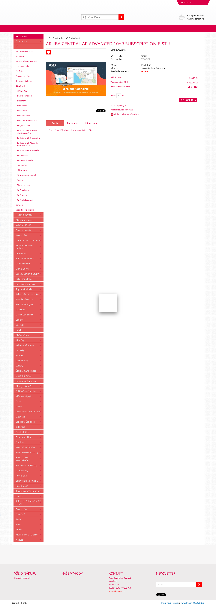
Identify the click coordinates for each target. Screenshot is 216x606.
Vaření (19, 406)
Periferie (19, 71)
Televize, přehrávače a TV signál (28, 502)
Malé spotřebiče (24, 220)
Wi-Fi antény (22, 195)
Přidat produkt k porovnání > (123, 110)
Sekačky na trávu (24, 278)
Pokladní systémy (23, 76)
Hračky (19, 496)
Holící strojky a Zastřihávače (23, 459)
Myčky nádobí (22, 335)
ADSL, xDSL (22, 91)
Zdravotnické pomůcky (27, 480)
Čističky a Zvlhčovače (26, 370)
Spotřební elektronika (25, 210)
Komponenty (21, 56)
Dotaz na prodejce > (119, 105)
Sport (18, 524)
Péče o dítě (21, 475)
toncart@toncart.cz (117, 591)
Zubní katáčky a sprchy (27, 452)
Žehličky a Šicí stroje (25, 421)
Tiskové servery (23, 185)
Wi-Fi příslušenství (25, 200)
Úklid (18, 401)
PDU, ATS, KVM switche (26, 120)
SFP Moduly (22, 165)
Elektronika (21, 41)
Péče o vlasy (22, 485)
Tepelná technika (24, 289)
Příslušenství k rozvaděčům (28, 150)
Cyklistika (20, 426)
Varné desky (22, 360)
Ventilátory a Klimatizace (28, 411)
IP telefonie (22, 105)
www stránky (186, 603)
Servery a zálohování (24, 81)
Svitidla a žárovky (24, 299)
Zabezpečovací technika (27, 294)
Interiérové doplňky (25, 284)
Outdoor (20, 442)
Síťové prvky (21, 86)
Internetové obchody (170, 603)
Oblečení (20, 514)
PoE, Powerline (23, 125)
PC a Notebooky (22, 66)
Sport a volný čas (24, 230)
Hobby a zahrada (24, 214)
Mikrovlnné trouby (25, 345)
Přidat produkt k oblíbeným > (126, 114)
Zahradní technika (25, 258)
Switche (20, 180)
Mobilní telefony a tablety (26, 61)
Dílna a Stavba (23, 263)
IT (17, 46)
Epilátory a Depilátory (26, 465)
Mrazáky (20, 340)
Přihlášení (185, 2)
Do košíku (187, 100)
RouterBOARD (23, 155)
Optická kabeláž (23, 115)
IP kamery (21, 100)
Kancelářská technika (24, 51)
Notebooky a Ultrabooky (28, 240)
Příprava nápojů (24, 396)
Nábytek (20, 539)
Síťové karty (22, 170)
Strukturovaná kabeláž (26, 175)
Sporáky (20, 324)
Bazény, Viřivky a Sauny (27, 273)
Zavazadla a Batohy (25, 447)
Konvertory (22, 110)
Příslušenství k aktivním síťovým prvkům (27, 131)
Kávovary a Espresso (26, 381)
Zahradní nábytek (24, 304)
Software (19, 205)
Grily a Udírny (22, 268)
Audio (19, 529)
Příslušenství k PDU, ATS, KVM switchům (27, 144)
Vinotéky (20, 350)
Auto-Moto (21, 253)
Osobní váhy (22, 470)
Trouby (19, 355)
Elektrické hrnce (24, 375)
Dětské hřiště (22, 432)
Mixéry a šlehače (24, 386)
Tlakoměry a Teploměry (27, 491)
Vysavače (20, 416)
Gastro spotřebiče (24, 314)
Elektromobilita (23, 437)
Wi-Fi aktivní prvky (24, 190)
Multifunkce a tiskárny (27, 534)
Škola (18, 519)
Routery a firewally (25, 160)
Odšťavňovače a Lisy (26, 391)
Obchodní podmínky (22, 578)
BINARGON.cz (198, 603)
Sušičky (19, 365)
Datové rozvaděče (24, 96)
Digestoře (20, 309)
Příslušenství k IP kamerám (28, 138)
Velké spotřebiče (24, 225)
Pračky (19, 330)
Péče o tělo (21, 235)
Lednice (19, 319)
